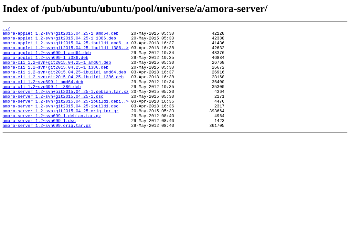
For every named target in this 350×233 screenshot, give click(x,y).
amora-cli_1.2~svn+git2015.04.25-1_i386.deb (56, 76)
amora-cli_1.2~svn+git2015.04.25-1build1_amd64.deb (64, 81)
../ (6, 29)
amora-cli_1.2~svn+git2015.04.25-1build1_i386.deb (63, 87)
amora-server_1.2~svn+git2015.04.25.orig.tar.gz (61, 128)
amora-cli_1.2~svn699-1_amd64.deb (43, 93)
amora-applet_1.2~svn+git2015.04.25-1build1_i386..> (66, 52)
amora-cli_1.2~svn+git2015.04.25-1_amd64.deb (57, 70)
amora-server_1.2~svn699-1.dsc (39, 140)
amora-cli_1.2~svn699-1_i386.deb (42, 99)
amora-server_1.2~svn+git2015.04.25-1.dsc (53, 111)
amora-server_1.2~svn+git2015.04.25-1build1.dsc (61, 122)
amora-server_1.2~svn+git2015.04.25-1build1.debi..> (66, 116)
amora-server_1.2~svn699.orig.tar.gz (47, 146)
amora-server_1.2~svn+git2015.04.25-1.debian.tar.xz (66, 105)
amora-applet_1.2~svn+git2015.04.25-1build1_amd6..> (66, 47)
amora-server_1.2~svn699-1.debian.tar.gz (52, 134)
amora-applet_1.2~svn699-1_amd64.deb (47, 58)
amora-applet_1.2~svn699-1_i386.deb (45, 64)
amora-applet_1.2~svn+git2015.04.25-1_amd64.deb (61, 35)
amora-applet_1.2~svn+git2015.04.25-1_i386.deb (59, 41)
